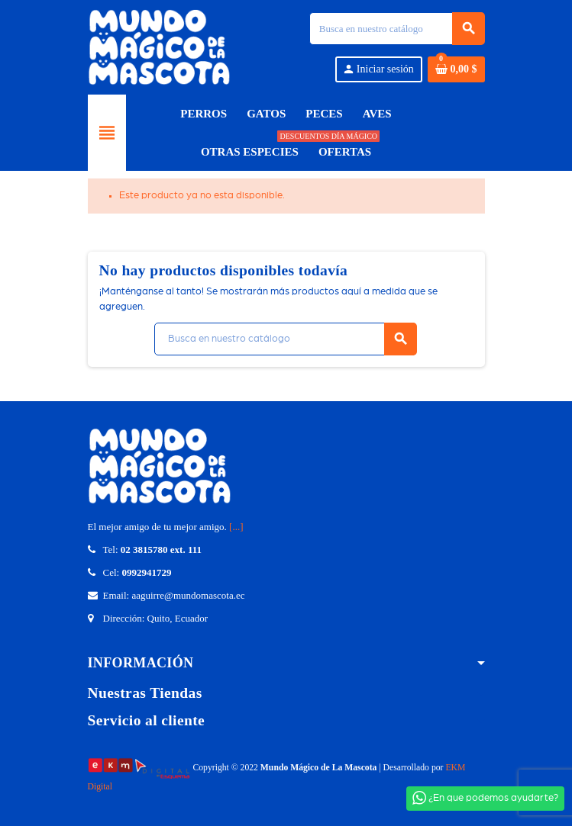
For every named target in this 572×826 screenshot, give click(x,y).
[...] (236, 526)
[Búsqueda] (396, 28)
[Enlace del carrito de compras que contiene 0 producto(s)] (456, 69)
